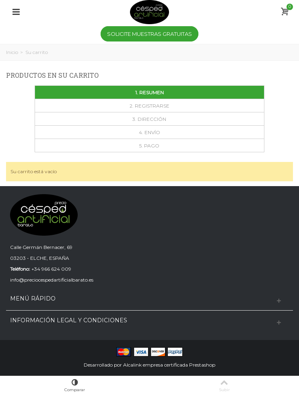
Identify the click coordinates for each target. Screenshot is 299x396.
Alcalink (132, 365)
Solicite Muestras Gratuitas (149, 34)
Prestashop (202, 365)
